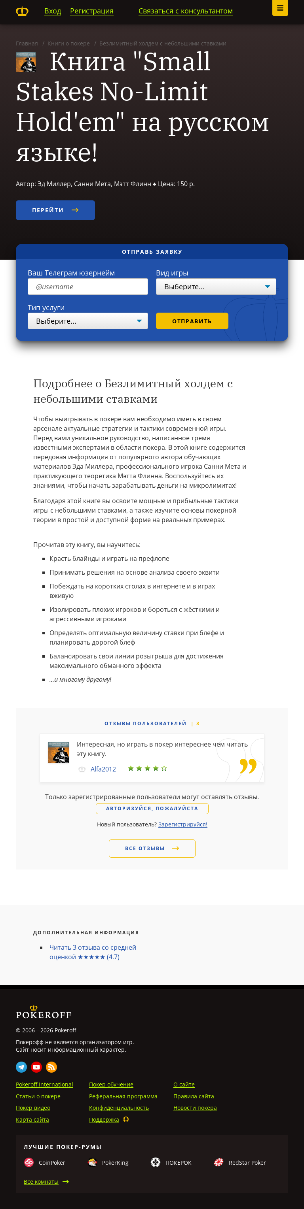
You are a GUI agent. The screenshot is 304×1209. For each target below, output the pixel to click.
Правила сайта (193, 1096)
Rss (51, 1067)
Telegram (21, 1067)
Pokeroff (22, 11)
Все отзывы (152, 848)
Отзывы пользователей (145, 723)
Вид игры (172, 272)
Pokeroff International (44, 1084)
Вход (52, 10)
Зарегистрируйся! (182, 824)
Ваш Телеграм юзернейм (71, 272)
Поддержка (104, 1119)
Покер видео (33, 1107)
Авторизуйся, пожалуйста (152, 808)
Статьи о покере (38, 1096)
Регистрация (92, 10)
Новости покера (195, 1107)
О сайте (184, 1084)
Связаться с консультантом (186, 10)
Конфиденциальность (119, 1107)
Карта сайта (32, 1119)
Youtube (36, 1067)
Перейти (55, 210)
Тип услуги (46, 307)
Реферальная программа (123, 1096)
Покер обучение (111, 1084)
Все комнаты (41, 1181)
